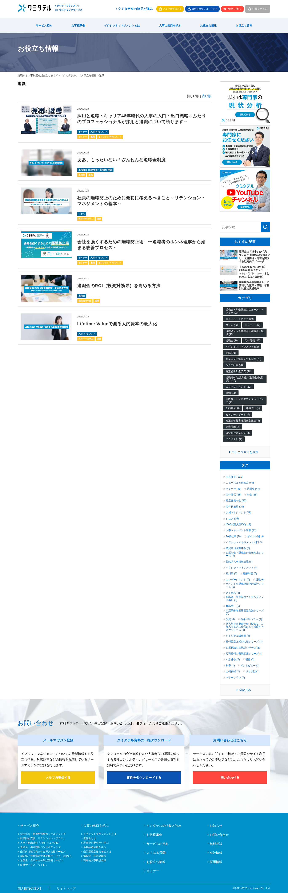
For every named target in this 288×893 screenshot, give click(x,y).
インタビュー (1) (249, 665)
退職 (93, 137)
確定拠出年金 (85, 301)
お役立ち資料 (244, 25)
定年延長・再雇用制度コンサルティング (43, 833)
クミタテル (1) (234, 439)
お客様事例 (78, 25)
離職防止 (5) (253, 408)
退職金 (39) (232, 340)
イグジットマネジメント (109, 137)
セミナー (83, 132)
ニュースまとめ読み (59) (240, 482)
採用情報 (216, 862)
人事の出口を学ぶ (170, 25)
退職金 (82, 175)
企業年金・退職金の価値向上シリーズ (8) (245, 554)
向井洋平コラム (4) (251, 619)
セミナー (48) (233, 488)
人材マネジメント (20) (238, 386)
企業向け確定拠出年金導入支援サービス (43, 851)
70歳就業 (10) (233, 536)
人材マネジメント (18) (238, 512)
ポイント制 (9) (255, 536)
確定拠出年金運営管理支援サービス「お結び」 (46, 856)
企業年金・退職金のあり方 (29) (243, 359)
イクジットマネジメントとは (122, 25)
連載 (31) (231, 352)
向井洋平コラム (86, 219)
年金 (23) (252, 494)
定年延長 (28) (233, 494)
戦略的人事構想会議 (94, 860)
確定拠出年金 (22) (236, 500)
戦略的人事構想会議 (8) (239, 561)
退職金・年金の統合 (94, 856)
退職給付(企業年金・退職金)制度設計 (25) (244, 379)
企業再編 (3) (233, 426)
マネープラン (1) (235, 677)
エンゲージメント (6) (238, 579)
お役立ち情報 (208, 25)
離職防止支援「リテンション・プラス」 (43, 838)
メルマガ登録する (172, 9)
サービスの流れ (158, 843)
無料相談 (216, 843)
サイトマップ (66, 888)
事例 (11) (231, 392)
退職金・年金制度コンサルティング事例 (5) (245, 598)
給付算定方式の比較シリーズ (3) (244, 641)
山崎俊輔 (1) (233, 671)
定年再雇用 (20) (235, 506)
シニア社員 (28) (235, 365)
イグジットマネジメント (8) (241, 567)
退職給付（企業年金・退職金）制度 (95, 170)
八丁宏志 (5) (233, 592)
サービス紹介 (44, 25)
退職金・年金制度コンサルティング (40, 847)
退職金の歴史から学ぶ (96, 842)
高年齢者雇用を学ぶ (94, 847)
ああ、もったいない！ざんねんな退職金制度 (121, 159)
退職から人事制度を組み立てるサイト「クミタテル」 (48, 75)
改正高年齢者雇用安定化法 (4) (243, 420)
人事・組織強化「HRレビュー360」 (40, 842)
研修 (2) (249, 659)
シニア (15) (232, 518)
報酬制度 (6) (250, 573)
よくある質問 (156, 853)
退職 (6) (260, 579)
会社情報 (216, 853)
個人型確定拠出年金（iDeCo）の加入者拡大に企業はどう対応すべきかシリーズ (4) (245, 626)
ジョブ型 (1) (252, 671)
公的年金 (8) (233, 408)
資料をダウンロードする (204, 9)
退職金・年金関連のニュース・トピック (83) (245, 311)
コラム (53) (232, 325)
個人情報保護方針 (30, 888)
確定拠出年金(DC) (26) (238, 371)
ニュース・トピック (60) (240, 318)
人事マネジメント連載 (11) (241, 530)
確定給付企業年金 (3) (238, 433)
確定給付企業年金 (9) (238, 548)
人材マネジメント (99, 132)
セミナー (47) (252, 325)
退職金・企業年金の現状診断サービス (41, 860)
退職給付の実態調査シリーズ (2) (244, 653)
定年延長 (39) (252, 340)
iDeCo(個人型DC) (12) (238, 524)
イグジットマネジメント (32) (242, 346)
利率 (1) (230, 665)
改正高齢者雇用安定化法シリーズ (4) (245, 612)
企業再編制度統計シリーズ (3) (243, 647)
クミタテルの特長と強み (134, 9)
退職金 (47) (253, 488)
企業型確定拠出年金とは (97, 851)
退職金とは (89, 838)
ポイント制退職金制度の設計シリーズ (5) (245, 585)
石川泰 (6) (231, 573)
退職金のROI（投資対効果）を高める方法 (119, 285)
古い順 (206, 96)
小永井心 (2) (233, 659)
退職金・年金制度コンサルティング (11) (245, 400)
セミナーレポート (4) (238, 414)
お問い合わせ (234, 9)
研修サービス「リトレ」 (34, 864)
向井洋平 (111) (234, 476)
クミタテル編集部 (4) (238, 635)
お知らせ (216, 825)
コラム (82, 214)
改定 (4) (230, 619)
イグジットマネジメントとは (99, 833)
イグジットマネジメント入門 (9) (244, 542)
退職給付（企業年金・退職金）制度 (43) (245, 333)
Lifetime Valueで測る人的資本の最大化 (117, 323)
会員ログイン (259, 8)
